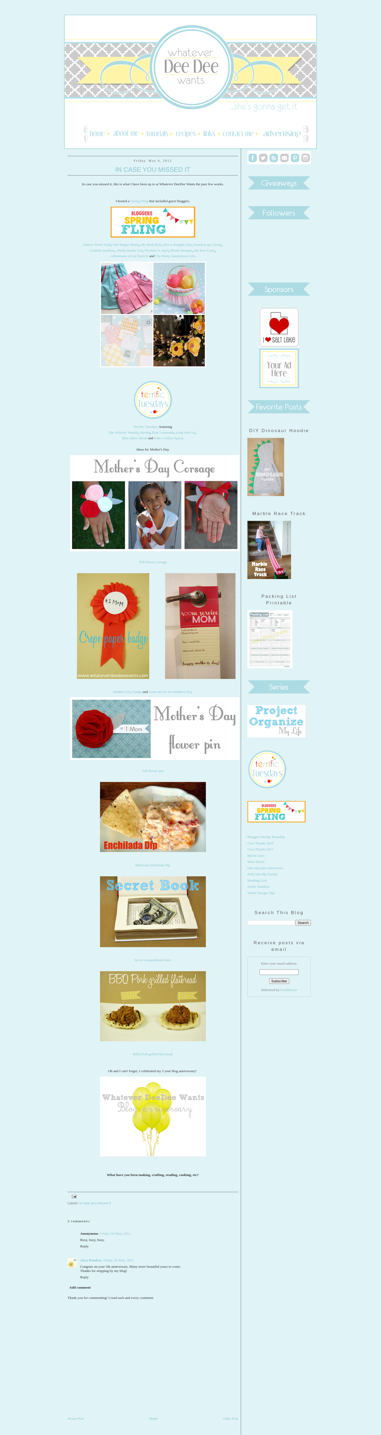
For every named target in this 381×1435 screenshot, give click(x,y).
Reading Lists (257, 880)
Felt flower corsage (153, 562)
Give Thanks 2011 (260, 849)
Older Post (230, 1418)
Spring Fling (139, 201)
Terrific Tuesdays (146, 427)
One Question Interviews (265, 868)
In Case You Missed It (152, 169)
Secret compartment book (152, 960)
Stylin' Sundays (258, 886)
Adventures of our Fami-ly (129, 256)
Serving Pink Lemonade (157, 432)
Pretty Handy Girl (130, 250)
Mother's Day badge (127, 692)
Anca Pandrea (91, 1260)
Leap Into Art (185, 432)
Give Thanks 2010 (260, 843)
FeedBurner (288, 990)
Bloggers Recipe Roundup (266, 837)
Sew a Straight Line (178, 245)
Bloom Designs (181, 250)
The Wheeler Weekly (123, 432)
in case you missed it (95, 1203)
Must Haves (256, 862)
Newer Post (75, 1418)
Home (153, 1418)
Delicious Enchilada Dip (152, 865)
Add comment (80, 1287)
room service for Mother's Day (170, 692)
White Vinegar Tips (261, 893)
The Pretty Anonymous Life (175, 256)
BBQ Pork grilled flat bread (153, 1054)
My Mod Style (151, 245)
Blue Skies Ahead (134, 438)
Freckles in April (157, 250)
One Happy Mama (126, 245)
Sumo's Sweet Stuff (97, 245)
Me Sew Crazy (204, 250)
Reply (84, 1246)
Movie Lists (256, 856)
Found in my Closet (207, 245)
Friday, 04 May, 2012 (115, 1233)
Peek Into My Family (262, 874)
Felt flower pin (153, 771)
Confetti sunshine (102, 250)
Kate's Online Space (168, 438)
